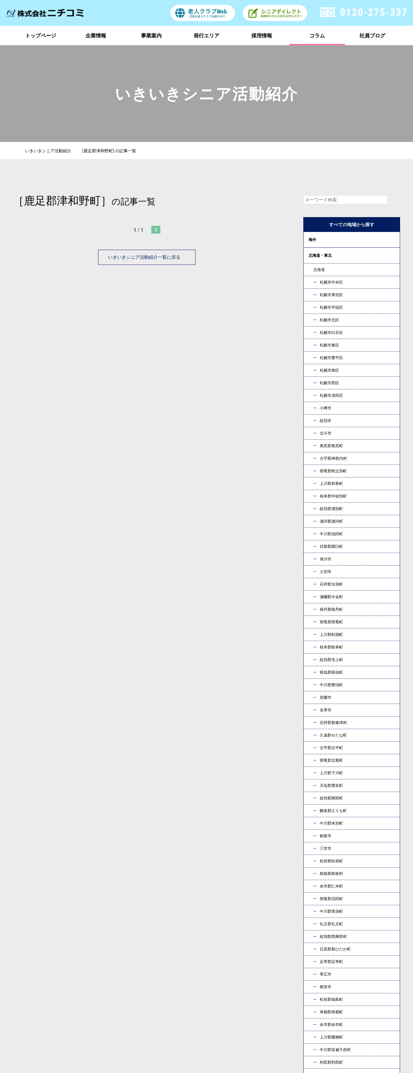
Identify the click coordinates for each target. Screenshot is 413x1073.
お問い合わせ (274, 908)
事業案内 (151, 35)
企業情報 (96, 35)
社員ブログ (372, 35)
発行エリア (206, 35)
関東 (312, 271)
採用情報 (261, 35)
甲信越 (314, 287)
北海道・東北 (320, 255)
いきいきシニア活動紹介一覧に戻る (147, 257)
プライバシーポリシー (335, 1006)
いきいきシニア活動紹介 (52, 150)
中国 (312, 334)
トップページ (40, 35)
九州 (312, 366)
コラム (317, 35)
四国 (312, 350)
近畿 (312, 318)
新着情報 (320, 996)
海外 (312, 239)
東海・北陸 (318, 302)
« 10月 (316, 775)
